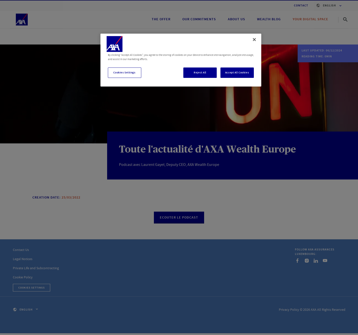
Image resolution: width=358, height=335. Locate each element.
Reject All (200, 72)
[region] (180, 60)
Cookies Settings (124, 72)
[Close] (254, 39)
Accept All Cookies (237, 72)
